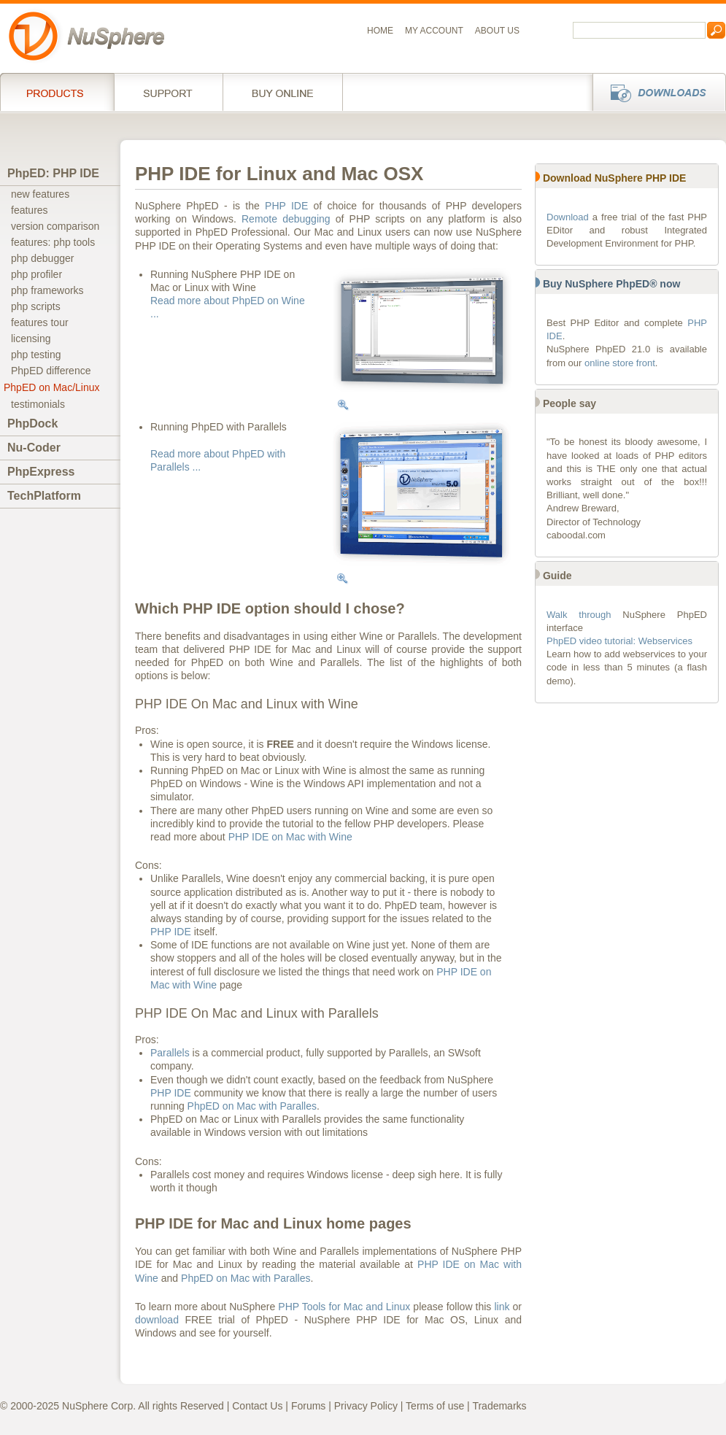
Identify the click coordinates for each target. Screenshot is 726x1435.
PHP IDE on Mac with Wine (290, 837)
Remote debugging (286, 219)
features (29, 210)
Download (568, 217)
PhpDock (32, 423)
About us (497, 31)
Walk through (579, 614)
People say (569, 403)
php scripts (36, 306)
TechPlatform (44, 496)
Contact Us (257, 1406)
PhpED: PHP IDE (53, 173)
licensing (30, 338)
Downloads (655, 92)
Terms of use (435, 1406)
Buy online (283, 92)
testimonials (38, 404)
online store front (619, 362)
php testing (36, 354)
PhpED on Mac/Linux (52, 387)
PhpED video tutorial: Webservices (619, 640)
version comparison (55, 226)
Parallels (170, 1053)
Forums (308, 1406)
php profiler (36, 274)
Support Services (168, 92)
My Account (434, 31)
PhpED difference (50, 370)
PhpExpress (40, 471)
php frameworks (47, 290)
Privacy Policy (366, 1406)
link (501, 1306)
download (157, 1320)
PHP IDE (286, 206)
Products (57, 92)
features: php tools (53, 242)
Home (380, 31)
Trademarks (499, 1406)
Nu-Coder (34, 447)
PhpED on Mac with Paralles (252, 1106)
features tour (40, 322)
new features (40, 194)
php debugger (42, 258)
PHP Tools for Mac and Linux (344, 1306)
